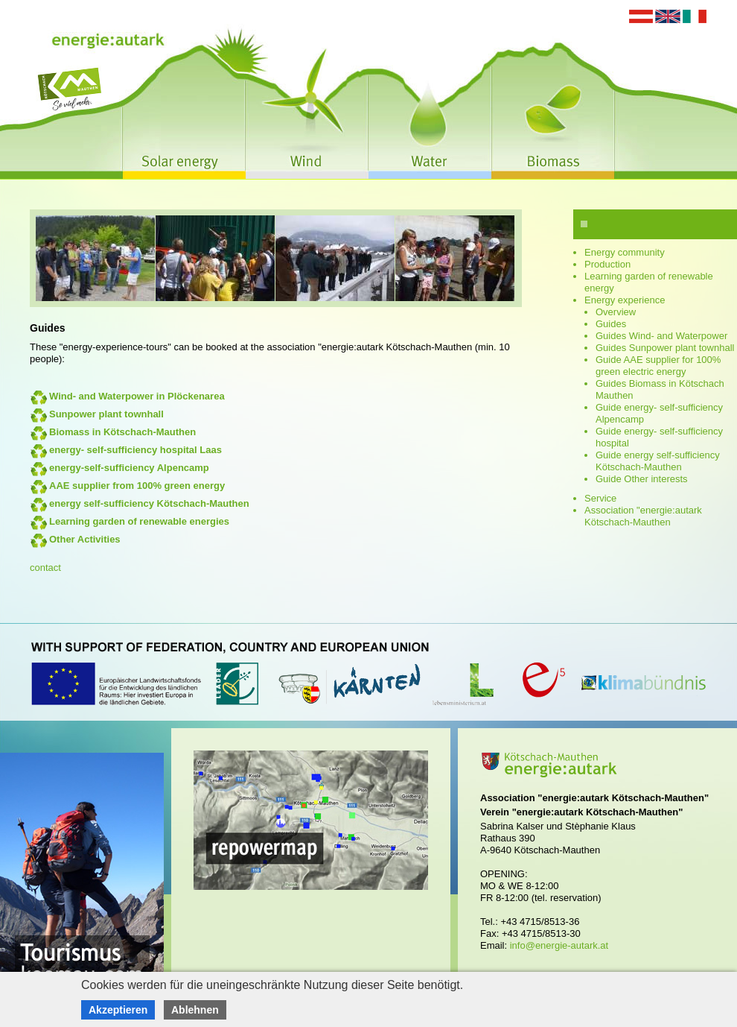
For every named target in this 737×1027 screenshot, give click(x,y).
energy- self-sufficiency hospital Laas (135, 449)
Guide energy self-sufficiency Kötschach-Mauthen (658, 461)
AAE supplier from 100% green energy (137, 485)
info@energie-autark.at (559, 945)
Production (607, 264)
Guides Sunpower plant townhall (665, 347)
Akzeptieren (118, 1010)
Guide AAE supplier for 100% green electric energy (658, 365)
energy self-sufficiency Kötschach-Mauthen (149, 503)
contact (45, 567)
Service (600, 498)
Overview (616, 311)
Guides (611, 323)
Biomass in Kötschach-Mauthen (122, 431)
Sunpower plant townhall (106, 414)
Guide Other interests (642, 478)
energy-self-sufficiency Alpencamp (129, 467)
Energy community (624, 252)
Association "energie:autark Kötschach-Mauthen (643, 516)
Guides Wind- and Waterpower (661, 335)
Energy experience (624, 300)
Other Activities (85, 539)
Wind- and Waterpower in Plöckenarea (137, 396)
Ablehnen (195, 1010)
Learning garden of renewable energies (139, 521)
